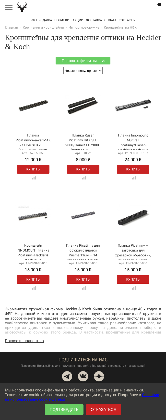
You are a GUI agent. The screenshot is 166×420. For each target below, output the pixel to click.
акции (77, 20)
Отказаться (103, 410)
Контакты (127, 20)
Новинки (61, 20)
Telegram (67, 376)
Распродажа (41, 20)
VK (83, 376)
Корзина (156, 7)
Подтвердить (64, 410)
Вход (146, 7)
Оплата (110, 20)
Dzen (99, 376)
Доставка (94, 20)
